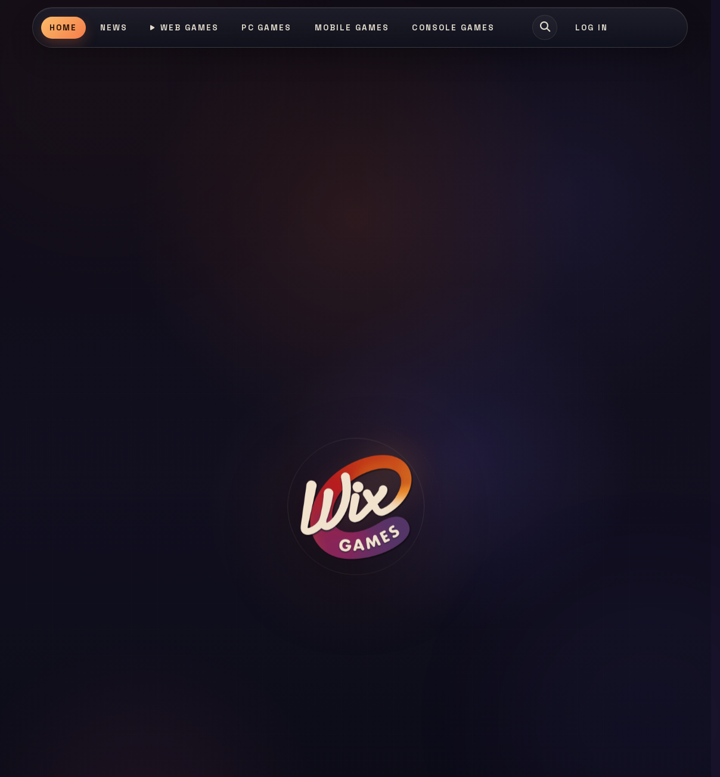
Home (63, 28)
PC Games (266, 28)
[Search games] (544, 27)
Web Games (184, 28)
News (114, 28)
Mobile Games (352, 28)
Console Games (453, 28)
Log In (591, 28)
